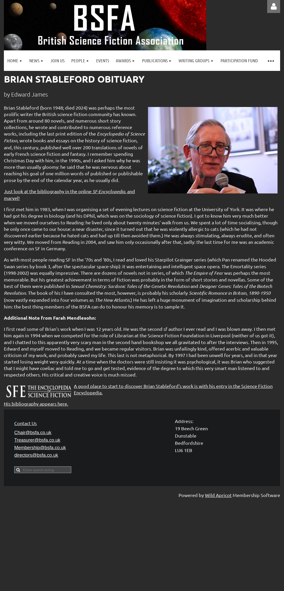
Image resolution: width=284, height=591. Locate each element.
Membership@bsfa (40, 447)
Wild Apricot (218, 495)
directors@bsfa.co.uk (36, 455)
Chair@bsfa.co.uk (32, 432)
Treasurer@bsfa (37, 440)
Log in (273, 6)
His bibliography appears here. (36, 403)
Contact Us (25, 423)
